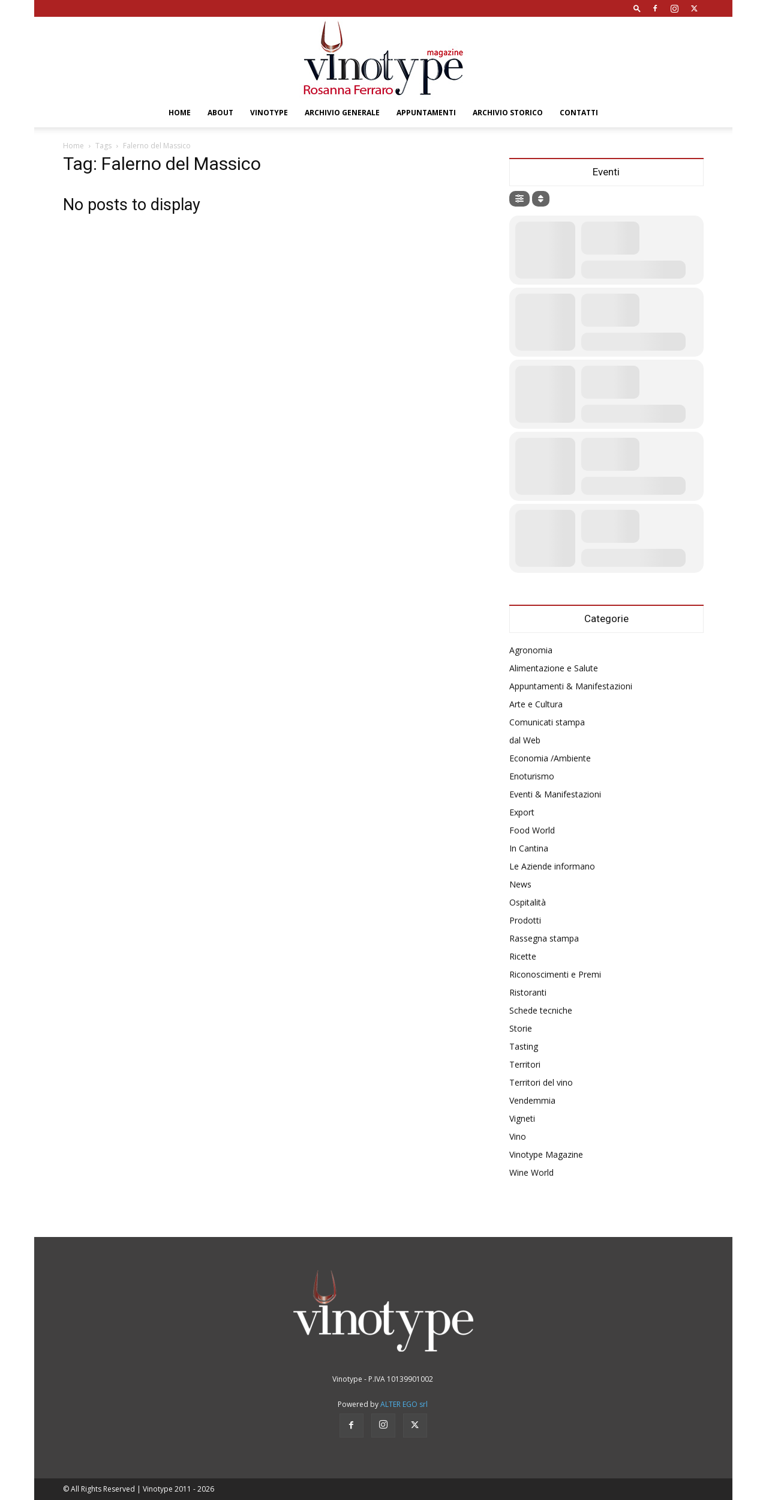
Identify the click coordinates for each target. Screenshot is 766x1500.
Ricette (522, 956)
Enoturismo (531, 776)
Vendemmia (532, 1100)
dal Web (524, 740)
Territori (524, 1064)
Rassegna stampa (544, 938)
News (520, 884)
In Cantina (528, 848)
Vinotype (269, 112)
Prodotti (525, 920)
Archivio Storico (508, 112)
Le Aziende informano (552, 866)
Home (180, 112)
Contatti (579, 112)
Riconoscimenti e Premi (555, 974)
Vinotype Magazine (546, 1154)
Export (521, 812)
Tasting (523, 1046)
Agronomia (530, 650)
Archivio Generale (342, 112)
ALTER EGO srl (404, 1404)
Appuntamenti (426, 112)
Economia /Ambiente (550, 758)
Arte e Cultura (536, 704)
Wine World (531, 1172)
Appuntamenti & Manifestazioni (570, 686)
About (220, 112)
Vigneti (522, 1118)
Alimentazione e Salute (553, 668)
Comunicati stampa (547, 722)
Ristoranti (527, 992)
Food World (532, 830)
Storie (520, 1028)
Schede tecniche (540, 1010)
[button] (637, 8)
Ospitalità (527, 902)
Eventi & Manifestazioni (555, 794)
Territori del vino (541, 1082)
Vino (517, 1136)
